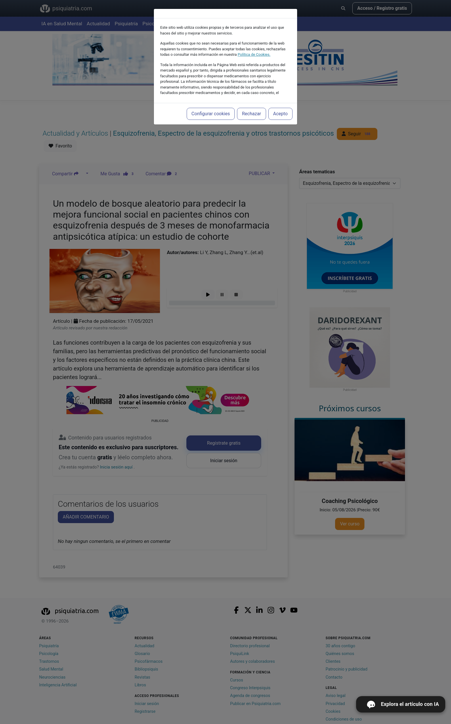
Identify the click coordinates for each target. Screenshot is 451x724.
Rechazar (251, 113)
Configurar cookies (211, 113)
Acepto (280, 113)
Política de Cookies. (254, 54)
